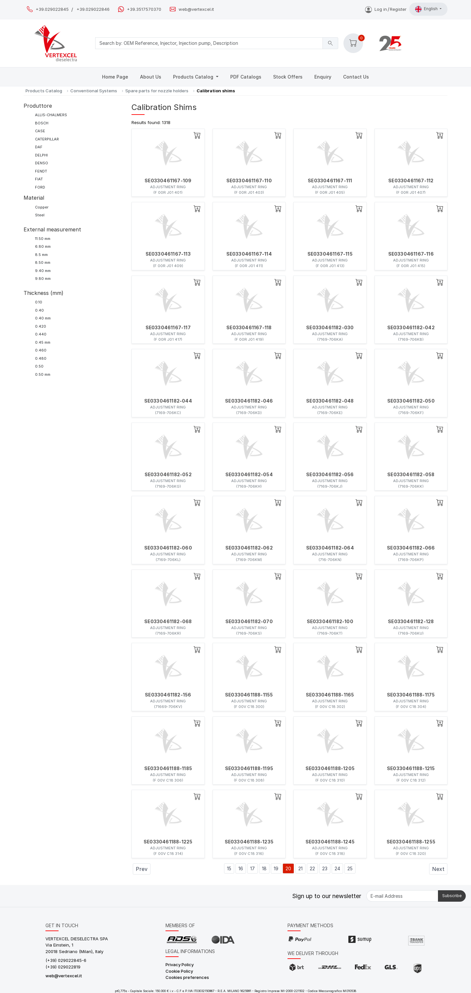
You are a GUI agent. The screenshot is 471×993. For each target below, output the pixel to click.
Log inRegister (386, 9)
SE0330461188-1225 (168, 841)
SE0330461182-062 (249, 548)
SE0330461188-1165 (330, 694)
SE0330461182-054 (249, 474)
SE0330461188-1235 (249, 841)
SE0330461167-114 (249, 254)
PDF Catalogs (245, 77)
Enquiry (322, 77)
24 (337, 868)
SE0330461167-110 (249, 180)
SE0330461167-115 (330, 254)
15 (229, 868)
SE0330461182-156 (168, 694)
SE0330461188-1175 (411, 694)
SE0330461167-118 (248, 327)
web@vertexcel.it (196, 9)
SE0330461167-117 (168, 327)
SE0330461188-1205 (330, 768)
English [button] (427, 9)
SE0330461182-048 (330, 401)
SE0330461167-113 (168, 254)
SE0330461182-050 (411, 401)
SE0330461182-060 (168, 548)
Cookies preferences (187, 977)
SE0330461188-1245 (330, 841)
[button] (353, 43)
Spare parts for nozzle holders (156, 90)
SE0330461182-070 (249, 621)
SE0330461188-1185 (168, 768)
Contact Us (356, 77)
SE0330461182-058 (410, 474)
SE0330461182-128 (411, 621)
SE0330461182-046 (249, 401)
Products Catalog (194, 77)
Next (438, 869)
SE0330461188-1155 (249, 694)
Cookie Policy (179, 971)
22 (312, 868)
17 (252, 868)
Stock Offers (288, 77)
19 (276, 868)
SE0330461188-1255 (411, 841)
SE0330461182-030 (330, 327)
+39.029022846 (93, 9)
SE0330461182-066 (411, 548)
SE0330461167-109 (168, 180)
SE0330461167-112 (410, 180)
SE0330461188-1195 (249, 768)
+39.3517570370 (144, 9)
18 (264, 868)
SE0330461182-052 (168, 474)
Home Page (115, 77)
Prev (142, 869)
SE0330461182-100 (330, 621)
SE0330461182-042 (411, 327)
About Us (150, 77)
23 (324, 868)
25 (350, 868)
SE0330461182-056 (330, 474)
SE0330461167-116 (411, 254)
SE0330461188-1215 (411, 768)
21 (300, 868)
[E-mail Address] (402, 896)
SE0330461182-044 (168, 401)
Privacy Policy (180, 964)
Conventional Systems (93, 90)
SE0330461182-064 (330, 548)
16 (240, 868)
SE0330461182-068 (168, 621)
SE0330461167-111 (330, 180)
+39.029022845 (52, 9)
